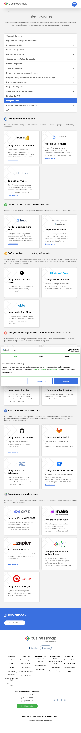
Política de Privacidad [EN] (11, 679)
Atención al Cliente (69, 663)
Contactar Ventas (69, 660)
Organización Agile (55, 671)
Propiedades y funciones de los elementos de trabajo (30, 78)
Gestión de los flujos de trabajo (20, 59)
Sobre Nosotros (11, 660)
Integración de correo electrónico (21, 105)
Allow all (66, 381)
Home (5, 11)
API (7, 110)
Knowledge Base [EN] (26, 671)
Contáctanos (14, 622)
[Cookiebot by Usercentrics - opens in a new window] (69, 350)
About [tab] (67, 356)
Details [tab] (40, 356)
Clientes (11, 663)
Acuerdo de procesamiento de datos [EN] (11, 673)
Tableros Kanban (14, 68)
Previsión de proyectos (16, 82)
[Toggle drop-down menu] (73, 36)
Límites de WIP (13, 96)
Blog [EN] (11, 667)
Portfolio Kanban (40, 669)
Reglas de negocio (14, 87)
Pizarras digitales (14, 64)
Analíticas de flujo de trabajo (19, 91)
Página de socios (69, 667)
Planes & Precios (26, 663)
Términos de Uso (26, 675)
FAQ (69, 671)
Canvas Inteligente (26, 660)
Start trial (27, 706)
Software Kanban (40, 665)
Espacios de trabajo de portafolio (21, 41)
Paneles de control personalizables (22, 73)
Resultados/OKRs (14, 45)
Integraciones (19, 11)
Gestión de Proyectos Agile (55, 662)
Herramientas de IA (15, 54)
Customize (40, 381)
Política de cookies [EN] (11, 684)
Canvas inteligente (15, 36)
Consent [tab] (14, 356)
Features (11, 11)
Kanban (40, 661)
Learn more (13, 160)
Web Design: (40, 720)
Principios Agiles (55, 667)
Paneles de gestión (15, 50)
